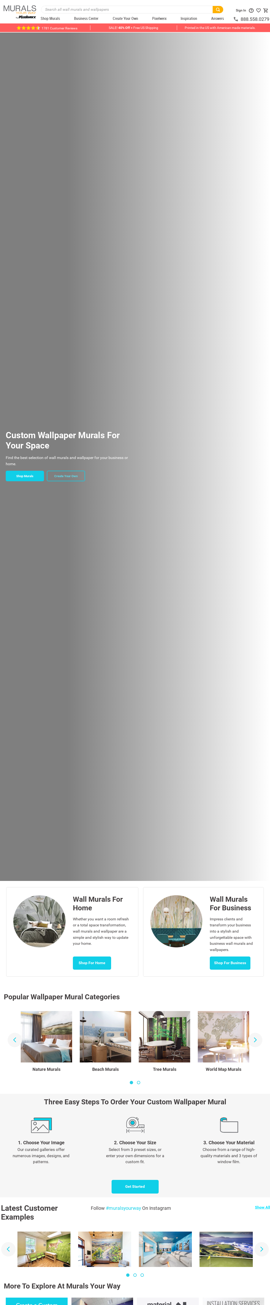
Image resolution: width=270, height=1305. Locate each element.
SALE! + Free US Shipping (133, 28)
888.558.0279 (255, 19)
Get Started (135, 1186)
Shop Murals (25, 476)
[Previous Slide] (15, 1040)
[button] (131, 1082)
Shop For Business (230, 963)
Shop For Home (92, 963)
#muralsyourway (123, 1208)
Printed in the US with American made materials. (220, 28)
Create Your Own (66, 476)
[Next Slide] (255, 1040)
